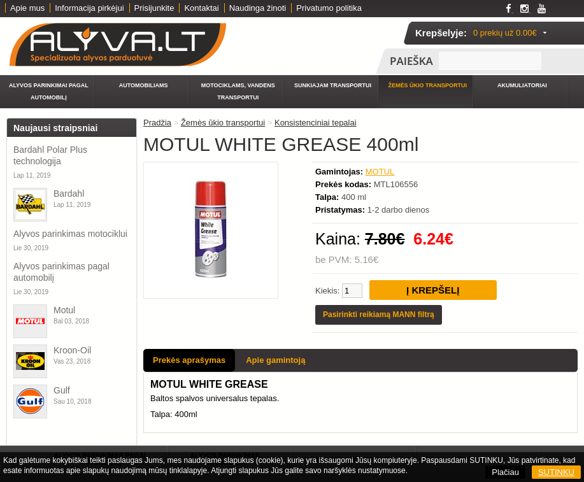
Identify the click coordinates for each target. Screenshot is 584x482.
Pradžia (157, 122)
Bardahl (68, 193)
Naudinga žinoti (258, 8)
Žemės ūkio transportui (427, 85)
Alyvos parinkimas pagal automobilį (61, 272)
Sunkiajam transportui (332, 85)
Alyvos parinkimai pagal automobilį (49, 91)
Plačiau (505, 472)
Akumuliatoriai (522, 85)
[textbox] (490, 61)
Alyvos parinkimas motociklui (70, 234)
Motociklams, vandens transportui (238, 91)
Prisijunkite (154, 8)
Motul (64, 310)
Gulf (61, 390)
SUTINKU (556, 472)
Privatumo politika (329, 8)
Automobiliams (143, 85)
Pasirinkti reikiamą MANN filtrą (378, 314)
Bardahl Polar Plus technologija (50, 155)
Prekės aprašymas (189, 360)
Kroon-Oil (72, 350)
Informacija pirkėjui (89, 8)
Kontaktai (201, 8)
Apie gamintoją (275, 360)
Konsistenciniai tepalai (315, 122)
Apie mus (27, 8)
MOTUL (380, 171)
